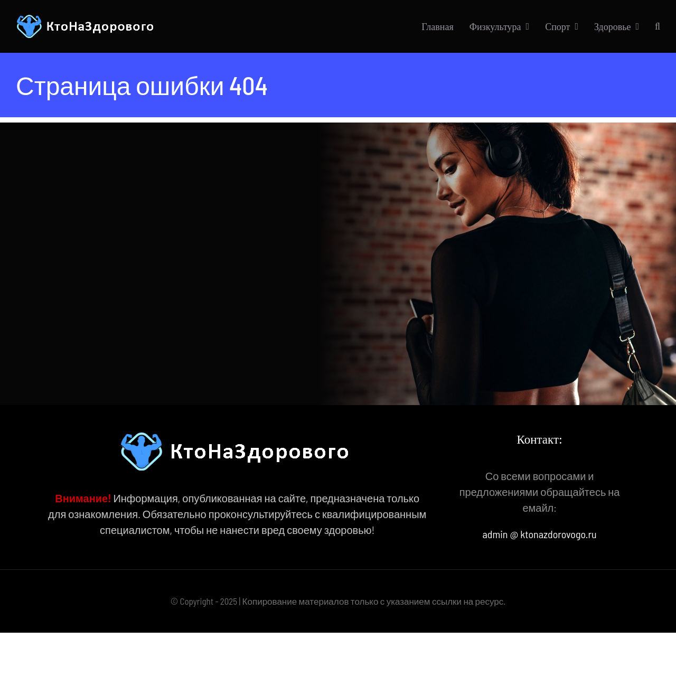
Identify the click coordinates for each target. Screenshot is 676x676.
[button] (657, 26)
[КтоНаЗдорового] (86, 19)
